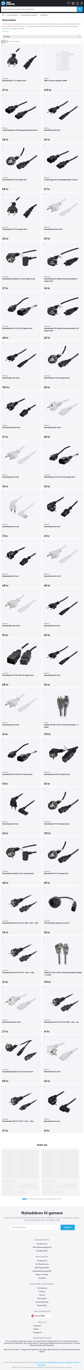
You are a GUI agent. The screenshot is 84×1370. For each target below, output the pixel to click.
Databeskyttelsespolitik (42, 1271)
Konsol (42, 1295)
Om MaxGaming (42, 1264)
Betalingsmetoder (42, 1268)
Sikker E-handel (42, 1274)
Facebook (37, 1326)
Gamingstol (42, 1298)
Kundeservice (42, 1244)
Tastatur (42, 1291)
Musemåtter (42, 1305)
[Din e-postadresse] (34, 1227)
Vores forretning (40, 1362)
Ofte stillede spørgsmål (42, 1247)
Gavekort (42, 1278)
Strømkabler (44, 15)
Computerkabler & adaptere (29, 15)
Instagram (37, 1332)
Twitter (36, 1329)
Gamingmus (42, 1288)
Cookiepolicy (42, 1261)
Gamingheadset (42, 1302)
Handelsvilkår (42, 1251)
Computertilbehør (12, 15)
